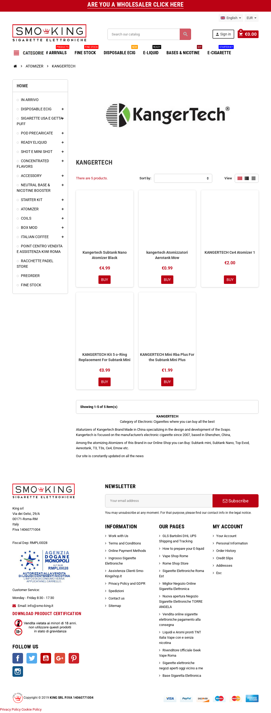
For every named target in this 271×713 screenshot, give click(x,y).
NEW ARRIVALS (54, 50)
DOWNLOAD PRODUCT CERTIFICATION (47, 614)
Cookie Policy (31, 710)
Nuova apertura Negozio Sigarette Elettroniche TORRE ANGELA (180, 602)
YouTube (45, 658)
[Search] (149, 34)
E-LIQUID (152, 50)
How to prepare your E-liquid (183, 549)
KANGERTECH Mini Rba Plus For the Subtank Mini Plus (167, 357)
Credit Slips (224, 559)
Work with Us (118, 536)
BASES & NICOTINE (184, 50)
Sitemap (115, 606)
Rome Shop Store (175, 564)
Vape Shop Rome (175, 556)
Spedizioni (116, 591)
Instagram (17, 672)
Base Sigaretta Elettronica (181, 676)
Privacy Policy (10, 710)
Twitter (31, 658)
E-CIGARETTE (220, 50)
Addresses (224, 566)
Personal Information (232, 544)
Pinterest (74, 658)
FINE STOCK (86, 50)
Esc (219, 573)
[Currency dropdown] (252, 18)
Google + (60, 658)
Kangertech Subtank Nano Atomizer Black (105, 255)
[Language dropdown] (231, 18)
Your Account (226, 536)
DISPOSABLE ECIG (121, 50)
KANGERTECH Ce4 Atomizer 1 (230, 252)
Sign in (224, 34)
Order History (226, 551)
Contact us (117, 599)
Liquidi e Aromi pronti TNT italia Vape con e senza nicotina (180, 638)
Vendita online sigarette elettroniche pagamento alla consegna (180, 620)
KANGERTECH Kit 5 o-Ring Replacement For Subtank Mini (104, 357)
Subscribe (236, 501)
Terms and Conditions (125, 544)
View (228, 178)
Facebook (17, 658)
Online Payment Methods (127, 551)
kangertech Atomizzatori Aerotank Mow (167, 255)
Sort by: (145, 178)
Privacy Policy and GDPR (127, 584)
